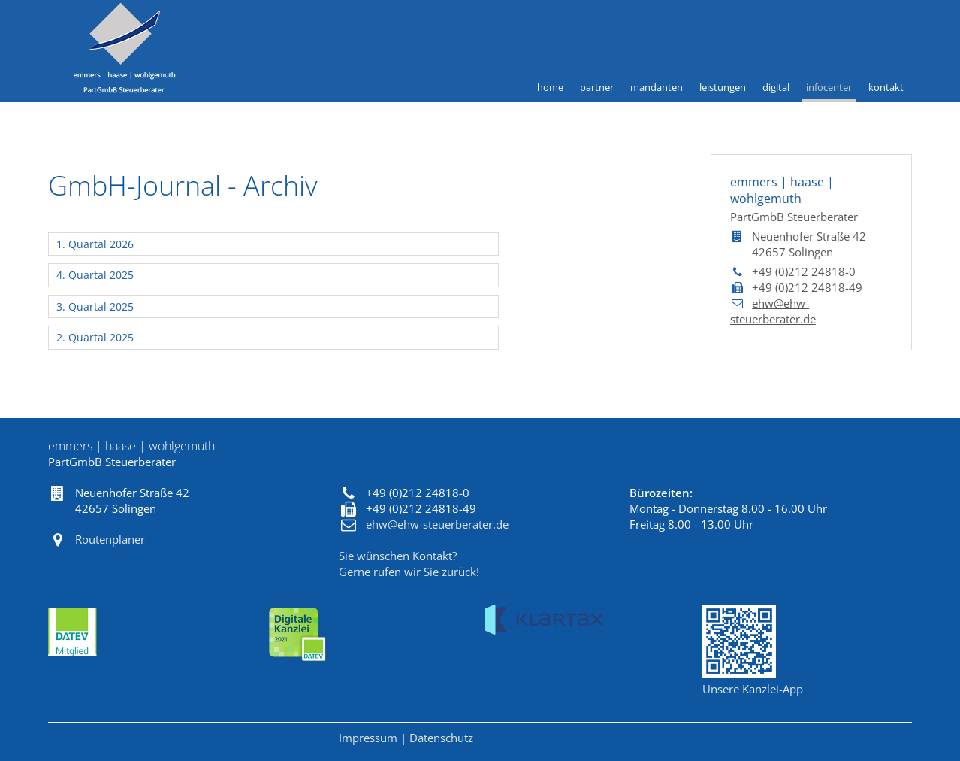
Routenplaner (110, 539)
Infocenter (829, 87)
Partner (597, 87)
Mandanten (656, 87)
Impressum (368, 737)
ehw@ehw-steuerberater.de (773, 311)
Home (550, 87)
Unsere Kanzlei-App (752, 688)
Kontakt (886, 87)
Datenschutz (441, 737)
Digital (775, 87)
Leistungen (722, 87)
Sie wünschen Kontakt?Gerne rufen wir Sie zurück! (409, 563)
